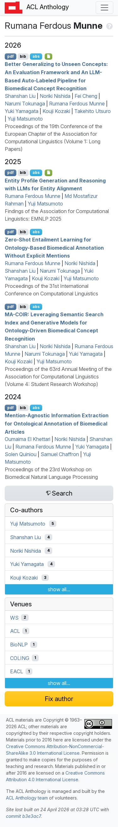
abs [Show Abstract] (36, 56)
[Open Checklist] (49, 56)
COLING (19, 658)
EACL (16, 671)
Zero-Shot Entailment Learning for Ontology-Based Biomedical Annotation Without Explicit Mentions (54, 247)
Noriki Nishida (55, 96)
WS (14, 617)
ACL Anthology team (27, 797)
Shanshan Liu (20, 96)
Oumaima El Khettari (27, 439)
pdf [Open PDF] (10, 56)
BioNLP (19, 644)
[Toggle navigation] (104, 7)
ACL (15, 631)
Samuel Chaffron (60, 454)
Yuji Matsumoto (25, 119)
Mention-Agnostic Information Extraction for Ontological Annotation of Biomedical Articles (57, 423)
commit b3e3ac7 (23, 816)
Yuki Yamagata (21, 111)
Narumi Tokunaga (25, 103)
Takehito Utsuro (92, 111)
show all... (59, 589)
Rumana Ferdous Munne (77, 103)
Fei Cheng (86, 96)
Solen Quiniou (21, 454)
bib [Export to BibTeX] (23, 56)
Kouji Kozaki (56, 111)
